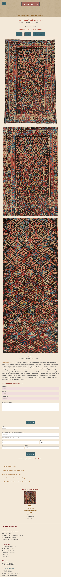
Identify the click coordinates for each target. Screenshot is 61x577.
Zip (2, 445)
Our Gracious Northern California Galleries (12, 535)
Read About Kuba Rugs (9, 466)
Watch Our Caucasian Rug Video (11, 474)
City (2, 440)
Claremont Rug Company (30, 11)
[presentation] (14, 414)
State (41, 440)
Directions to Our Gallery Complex (10, 539)
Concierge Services (6, 533)
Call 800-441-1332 (23, 15)
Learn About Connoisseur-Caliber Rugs (13, 478)
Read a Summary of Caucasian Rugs (13, 470)
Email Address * (5, 396)
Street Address (13, 432)
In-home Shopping (6, 529)
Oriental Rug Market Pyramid (9, 546)
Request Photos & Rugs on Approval (10, 531)
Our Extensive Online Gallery (9, 537)
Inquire (19, 34)
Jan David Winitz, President (8, 550)
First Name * (4, 386)
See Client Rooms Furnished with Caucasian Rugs (17, 482)
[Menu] (4, 3)
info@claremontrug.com (8, 568)
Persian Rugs (5, 554)
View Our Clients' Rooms (8, 548)
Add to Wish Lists (39, 34)
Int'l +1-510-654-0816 (36, 15)
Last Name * (4, 391)
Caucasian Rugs (5, 556)
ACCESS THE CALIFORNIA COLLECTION (31, 3)
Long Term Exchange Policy (8, 552)
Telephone (4, 426)
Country (26, 445)
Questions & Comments (7, 402)
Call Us (28, 34)
